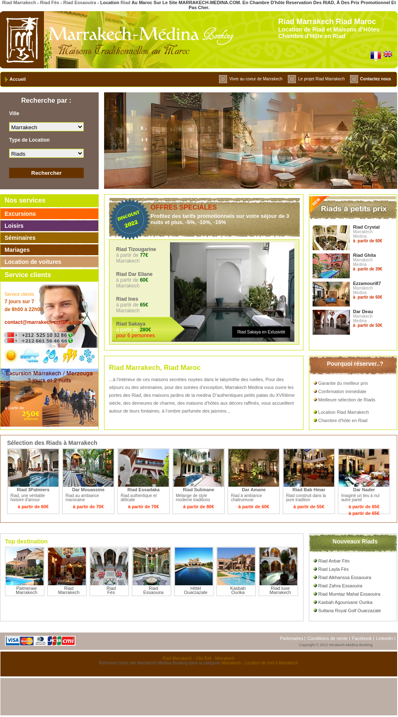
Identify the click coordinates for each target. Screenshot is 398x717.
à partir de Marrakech (150, 255)
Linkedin (384, 638)
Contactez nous (375, 79)
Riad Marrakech (19, 2)
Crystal (371, 227)
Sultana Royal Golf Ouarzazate (347, 610)
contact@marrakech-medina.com (44, 322)
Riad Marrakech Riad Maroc (327, 21)
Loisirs (14, 225)
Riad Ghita (364, 255)
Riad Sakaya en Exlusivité (261, 332)
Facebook (362, 638)
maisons (159, 379)
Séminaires (20, 237)
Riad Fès (49, 2)
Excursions (20, 213)
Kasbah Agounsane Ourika (343, 602)
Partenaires (291, 638)
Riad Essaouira (79, 2)
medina (203, 395)
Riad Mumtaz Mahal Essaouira (347, 593)
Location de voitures (33, 261)
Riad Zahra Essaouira (337, 585)
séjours (116, 387)
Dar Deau (363, 311)
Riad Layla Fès (331, 569)
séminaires (151, 387)
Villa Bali (203, 658)
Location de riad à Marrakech (271, 663)
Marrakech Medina (244, 387)
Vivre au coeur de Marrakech (255, 79)
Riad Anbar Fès (331, 560)
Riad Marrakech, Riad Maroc (155, 367)
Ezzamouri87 (367, 283)
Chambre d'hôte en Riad (340, 420)
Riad (126, 2)
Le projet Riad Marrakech (321, 79)
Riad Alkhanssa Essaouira (342, 577)
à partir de (150, 329)
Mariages (17, 249)
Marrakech (225, 658)
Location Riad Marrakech (341, 412)
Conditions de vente (327, 638)
